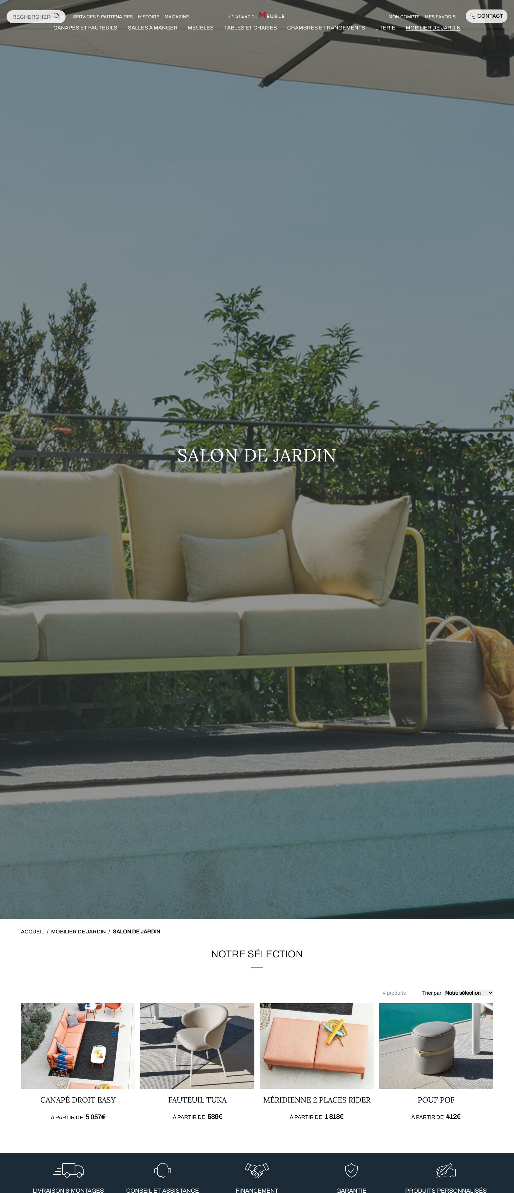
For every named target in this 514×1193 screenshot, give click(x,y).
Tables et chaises (250, 38)
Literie (385, 38)
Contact (486, 17)
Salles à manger (153, 38)
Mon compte (404, 17)
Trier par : (433, 993)
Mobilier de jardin (433, 38)
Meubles (201, 38)
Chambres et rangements (326, 38)
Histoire (148, 17)
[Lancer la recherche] (57, 17)
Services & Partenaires (103, 17)
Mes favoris (440, 17)
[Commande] (468, 993)
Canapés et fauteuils (85, 38)
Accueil (32, 931)
